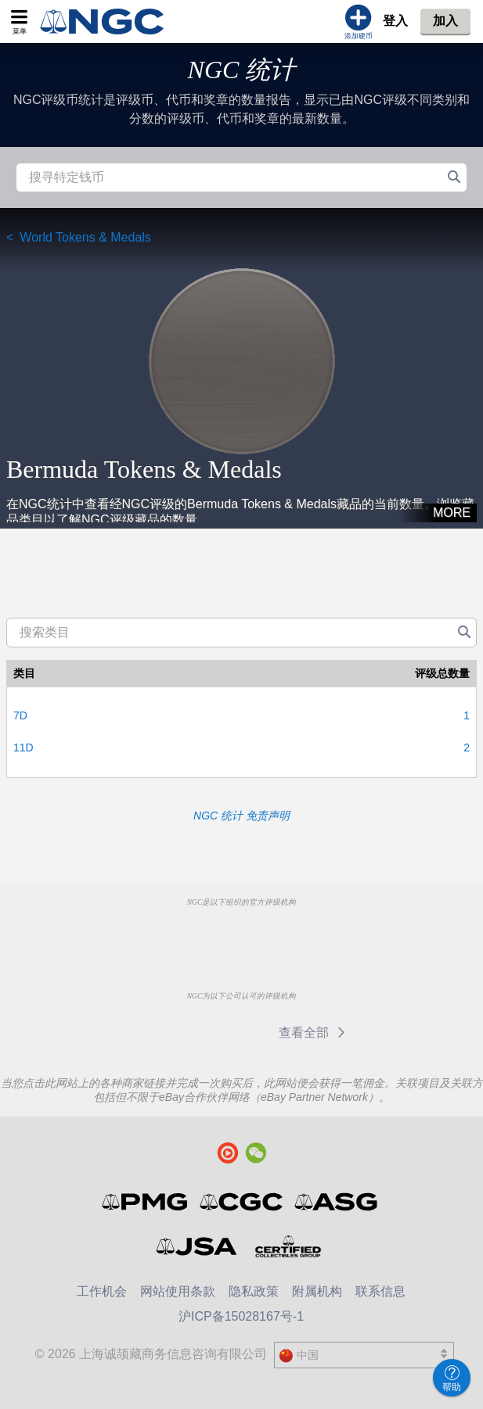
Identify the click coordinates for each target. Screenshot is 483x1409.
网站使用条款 (177, 1291)
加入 (445, 20)
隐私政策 (254, 1291)
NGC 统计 (242, 70)
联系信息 (380, 1291)
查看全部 (314, 1032)
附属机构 (317, 1291)
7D (20, 715)
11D (23, 747)
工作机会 (102, 1291)
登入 (395, 20)
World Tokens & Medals (85, 237)
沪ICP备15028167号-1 (241, 1316)
